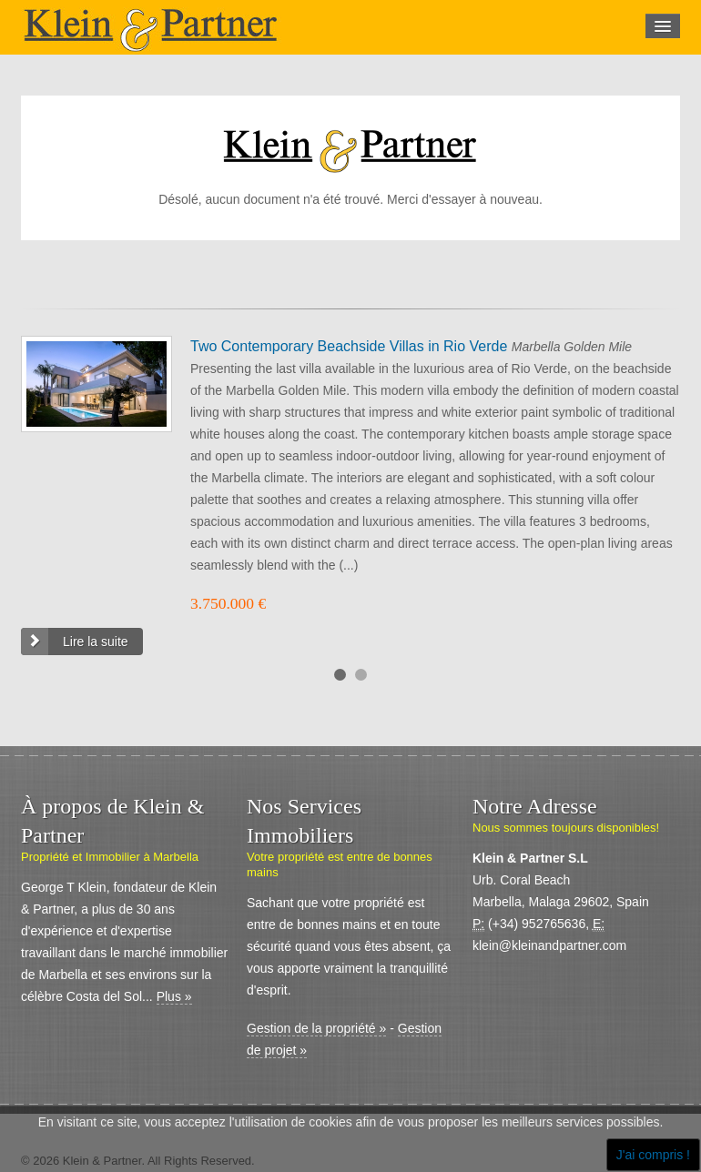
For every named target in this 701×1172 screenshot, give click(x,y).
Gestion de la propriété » (316, 1028)
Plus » (174, 996)
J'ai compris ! (653, 1154)
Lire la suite (95, 641)
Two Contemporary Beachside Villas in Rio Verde (351, 346)
